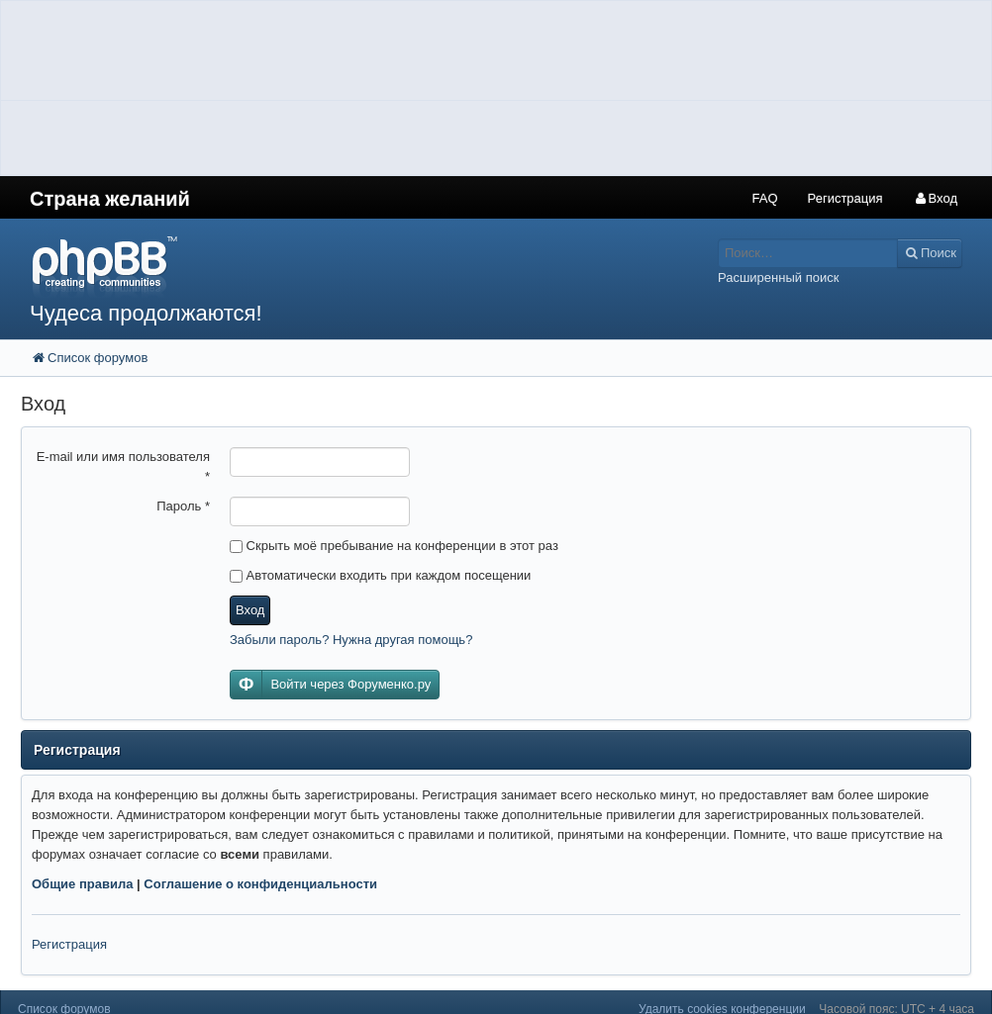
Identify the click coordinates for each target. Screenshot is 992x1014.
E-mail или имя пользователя (123, 466)
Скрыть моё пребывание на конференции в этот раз (394, 545)
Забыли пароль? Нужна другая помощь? (351, 639)
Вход (250, 609)
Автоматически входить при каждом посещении (380, 575)
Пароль (183, 506)
